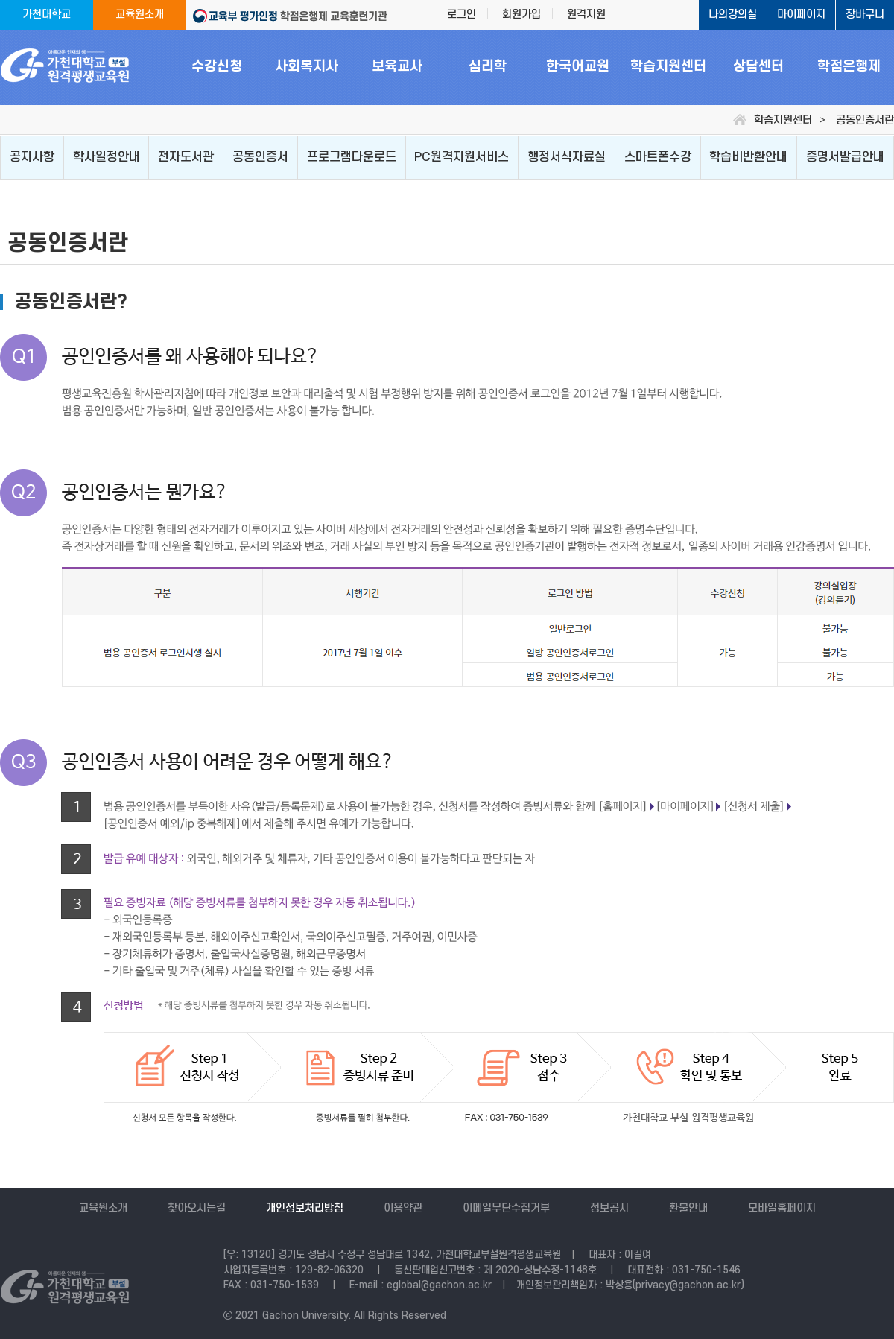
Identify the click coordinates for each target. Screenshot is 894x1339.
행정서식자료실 (566, 157)
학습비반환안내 (748, 157)
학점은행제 (849, 67)
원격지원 (586, 14)
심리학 (488, 67)
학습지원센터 (668, 67)
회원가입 (521, 14)
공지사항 (32, 157)
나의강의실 (732, 14)
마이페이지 (801, 14)
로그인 (461, 14)
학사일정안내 (106, 157)
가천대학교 (46, 14)
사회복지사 (306, 67)
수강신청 (216, 67)
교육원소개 (139, 14)
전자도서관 (186, 157)
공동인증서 (260, 157)
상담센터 (758, 67)
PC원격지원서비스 (461, 157)
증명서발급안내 (845, 157)
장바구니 (865, 14)
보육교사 (397, 67)
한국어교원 (577, 67)
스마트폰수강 (657, 157)
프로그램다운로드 (351, 157)
